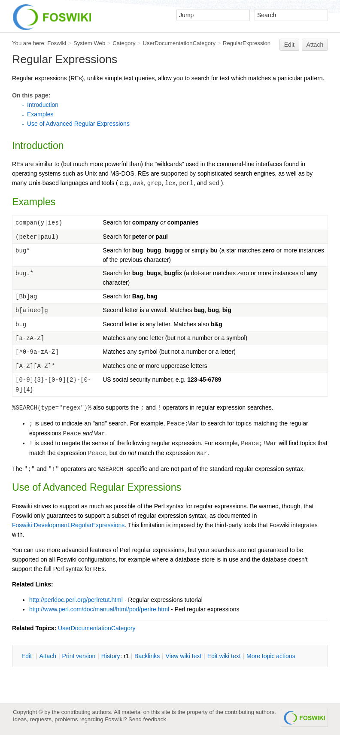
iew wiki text (184, 656)
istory (110, 656)
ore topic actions (270, 656)
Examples (40, 114)
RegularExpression (246, 43)
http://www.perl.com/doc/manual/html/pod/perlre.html (99, 609)
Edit (289, 44)
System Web (89, 43)
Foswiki (56, 43)
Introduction (42, 104)
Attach (315, 44)
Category (123, 43)
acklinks (147, 656)
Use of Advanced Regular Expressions (78, 123)
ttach (47, 656)
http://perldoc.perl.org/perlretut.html (76, 599)
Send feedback (147, 719)
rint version (79, 656)
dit (27, 656)
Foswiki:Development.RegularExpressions (68, 525)
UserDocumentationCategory (179, 43)
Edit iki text (224, 656)
